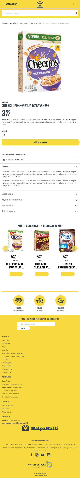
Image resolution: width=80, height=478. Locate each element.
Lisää (4, 124)
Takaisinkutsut (7, 369)
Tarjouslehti (6, 343)
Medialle (5, 350)
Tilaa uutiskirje (7, 366)
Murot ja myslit (36, 23)
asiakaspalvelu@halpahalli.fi (15, 423)
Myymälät (5, 340)
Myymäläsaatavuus (12, 199)
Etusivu (4, 23)
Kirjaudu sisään (7, 405)
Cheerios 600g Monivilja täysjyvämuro (15, 267)
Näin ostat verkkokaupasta (12, 384)
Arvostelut (7, 205)
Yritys (4, 347)
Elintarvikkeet (13, 23)
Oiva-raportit (6, 372)
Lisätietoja (7, 193)
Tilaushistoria (7, 412)
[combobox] (40, 13)
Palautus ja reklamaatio (10, 394)
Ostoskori (5, 409)
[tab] (40, 166)
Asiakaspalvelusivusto (11, 420)
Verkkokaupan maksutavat (12, 387)
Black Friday (6, 381)
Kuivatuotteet (24, 23)
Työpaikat (5, 359)
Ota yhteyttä (6, 363)
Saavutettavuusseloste (10, 397)
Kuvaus (6, 166)
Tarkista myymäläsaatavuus (14, 155)
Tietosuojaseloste (41, 475)
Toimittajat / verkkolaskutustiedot (14, 356)
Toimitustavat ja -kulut (10, 390)
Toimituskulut (9, 211)
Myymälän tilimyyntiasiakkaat (13, 353)
